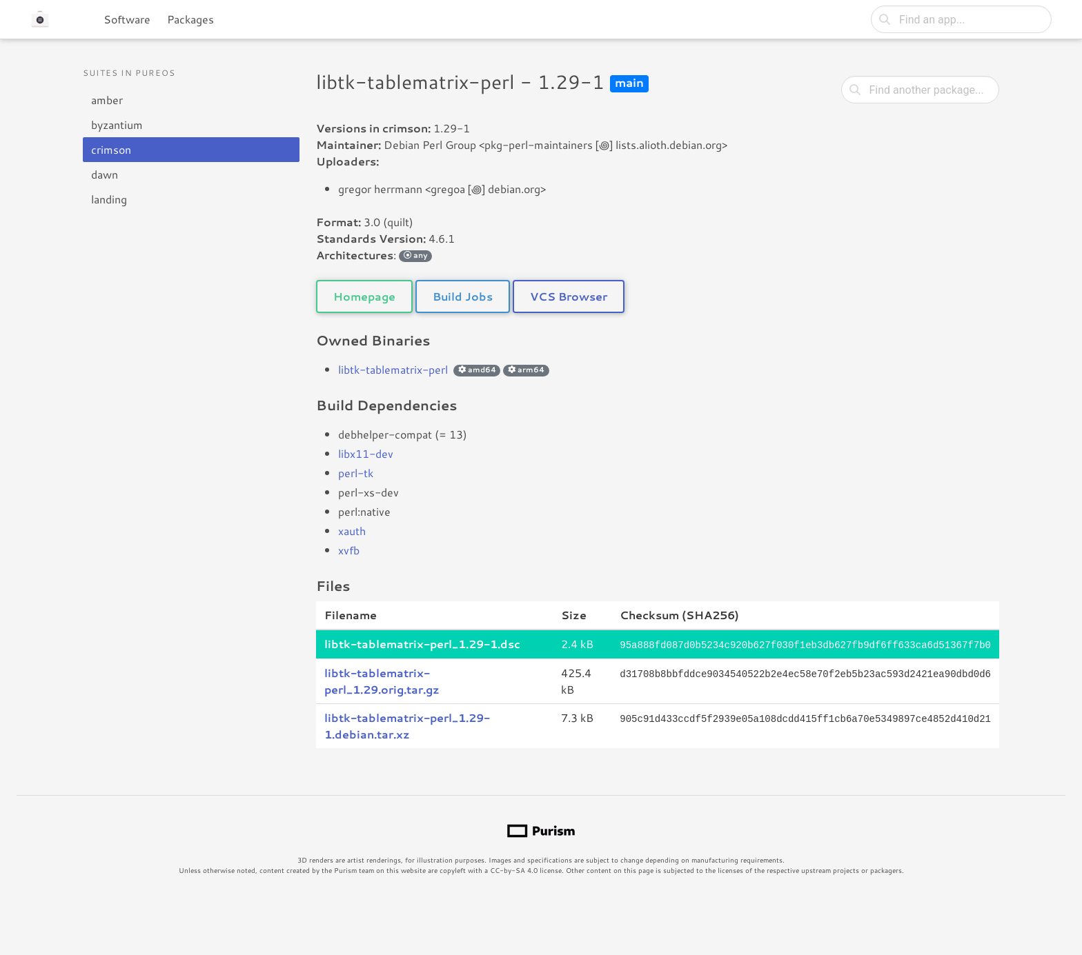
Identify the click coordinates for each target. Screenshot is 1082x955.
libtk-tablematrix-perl (393, 369)
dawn (104, 174)
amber (107, 100)
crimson (111, 149)
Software (127, 19)
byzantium (117, 124)
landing (109, 199)
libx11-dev (365, 453)
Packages (190, 19)
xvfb (349, 550)
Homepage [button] (364, 296)
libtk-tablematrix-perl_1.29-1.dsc (422, 644)
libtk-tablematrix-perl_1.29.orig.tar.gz (382, 680)
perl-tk (355, 473)
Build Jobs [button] (463, 296)
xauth (352, 531)
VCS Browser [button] (568, 296)
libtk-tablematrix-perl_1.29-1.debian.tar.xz (407, 725)
